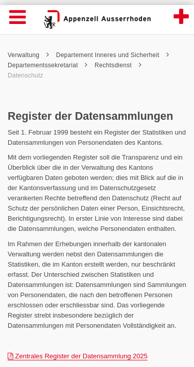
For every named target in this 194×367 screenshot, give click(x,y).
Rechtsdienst (117, 65)
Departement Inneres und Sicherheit (112, 55)
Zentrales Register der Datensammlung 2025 (78, 356)
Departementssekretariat (48, 65)
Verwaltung (28, 55)
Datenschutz (26, 75)
